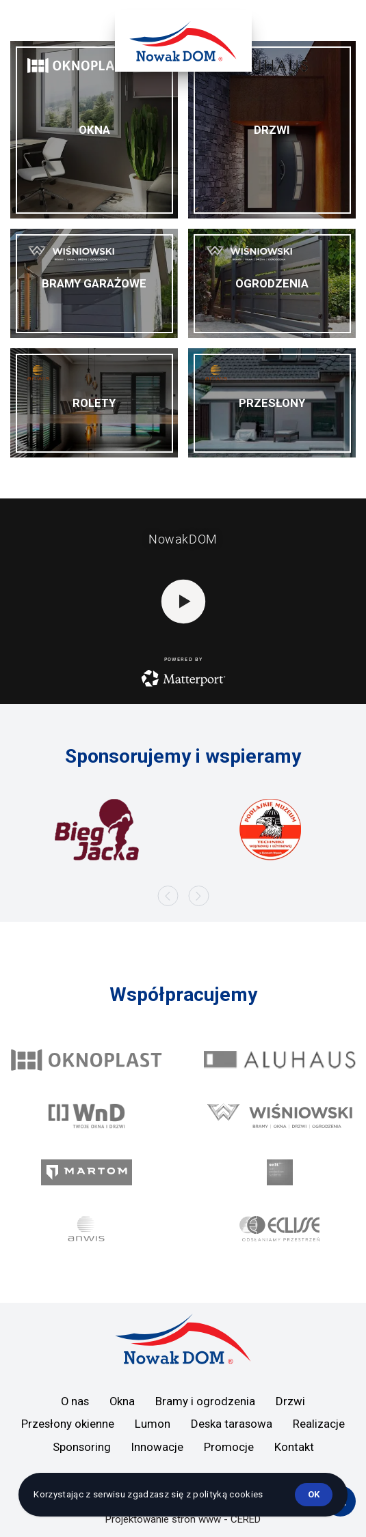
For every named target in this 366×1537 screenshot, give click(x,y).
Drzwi (290, 1401)
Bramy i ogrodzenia (205, 1401)
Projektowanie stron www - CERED (183, 1519)
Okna (122, 1401)
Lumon (152, 1423)
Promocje (229, 1447)
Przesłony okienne (67, 1423)
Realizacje (319, 1423)
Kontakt (294, 1447)
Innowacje (157, 1447)
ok (313, 1494)
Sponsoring (82, 1447)
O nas (75, 1401)
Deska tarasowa (231, 1423)
